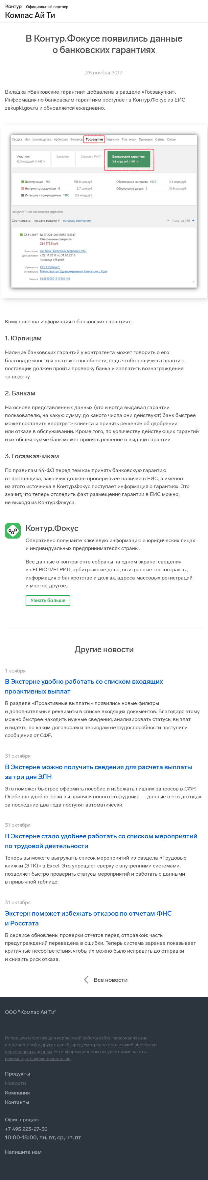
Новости (15, 1083)
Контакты (17, 1102)
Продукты (17, 1074)
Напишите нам (23, 1152)
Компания (17, 1093)
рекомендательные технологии (38, 1058)
